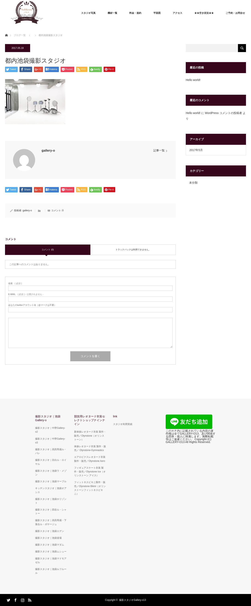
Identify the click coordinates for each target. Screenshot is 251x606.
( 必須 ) (15, 283)
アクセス (177, 13)
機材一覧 (112, 13)
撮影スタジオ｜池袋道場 (48, 538)
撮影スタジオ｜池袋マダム (49, 544)
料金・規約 (135, 13)
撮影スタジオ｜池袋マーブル (50, 481)
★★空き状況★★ (204, 13)
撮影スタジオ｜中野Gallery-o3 (50, 440)
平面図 (157, 13)
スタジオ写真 (88, 13)
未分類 (193, 182)
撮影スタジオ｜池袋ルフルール (50, 571)
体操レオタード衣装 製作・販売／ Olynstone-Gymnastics (90, 448)
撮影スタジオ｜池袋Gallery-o (47, 418)
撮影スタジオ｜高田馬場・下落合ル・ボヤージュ (50, 522)
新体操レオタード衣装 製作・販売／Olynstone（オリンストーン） (90, 435)
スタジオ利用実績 (122, 424)
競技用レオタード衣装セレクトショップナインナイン (89, 420)
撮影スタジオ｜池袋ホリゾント (50, 501)
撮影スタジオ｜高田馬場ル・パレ (50, 451)
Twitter (8, 599)
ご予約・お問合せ (235, 13)
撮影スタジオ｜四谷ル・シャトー (50, 511)
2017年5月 (196, 150)
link (115, 416)
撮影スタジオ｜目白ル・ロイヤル (50, 462)
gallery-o (48, 150)
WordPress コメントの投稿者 (223, 113)
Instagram (22, 599)
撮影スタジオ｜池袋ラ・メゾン (50, 472)
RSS (29, 599)
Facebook (15, 599)
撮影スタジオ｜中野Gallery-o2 (50, 430)
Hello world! (193, 80)
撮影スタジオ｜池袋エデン (49, 531)
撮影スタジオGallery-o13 (132, 600)
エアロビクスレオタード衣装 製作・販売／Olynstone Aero (89, 459)
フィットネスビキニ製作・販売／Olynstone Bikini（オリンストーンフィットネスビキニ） (90, 488)
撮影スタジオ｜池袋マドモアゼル (50, 560)
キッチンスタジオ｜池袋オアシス (50, 490)
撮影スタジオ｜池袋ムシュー (50, 551)
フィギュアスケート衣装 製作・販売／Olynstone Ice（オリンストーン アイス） (90, 471)
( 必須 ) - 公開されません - (26, 294)
